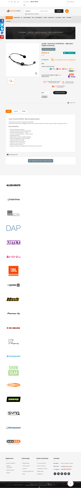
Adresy (8, 473)
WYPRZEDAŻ (9, 17)
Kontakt (8, 21)
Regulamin (40, 474)
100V (32, 17)
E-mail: (56, 466)
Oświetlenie (17, 17)
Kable (62, 17)
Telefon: (56, 469)
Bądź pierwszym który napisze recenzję (40, 161)
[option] (11, 81)
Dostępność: (45, 60)
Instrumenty (38, 17)
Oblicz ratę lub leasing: (48, 66)
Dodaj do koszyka (60, 93)
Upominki (67, 17)
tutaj (54, 485)
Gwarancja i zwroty (42, 469)
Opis (8, 111)
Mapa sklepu (26, 463)
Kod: (43, 64)
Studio (44, 17)
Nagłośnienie (26, 17)
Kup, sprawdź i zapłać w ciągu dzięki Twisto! (51, 75)
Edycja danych (10, 470)
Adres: (56, 463)
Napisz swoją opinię (48, 49)
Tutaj (50, 82)
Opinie (24, 111)
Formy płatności (41, 463)
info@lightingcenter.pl (66, 466)
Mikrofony (50, 17)
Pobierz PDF (71, 103)
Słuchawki (57, 17)
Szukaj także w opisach (32, 14)
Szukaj (59, 11)
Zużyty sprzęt (26, 466)
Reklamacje (40, 471)
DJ (21, 17)
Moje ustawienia (11, 463)
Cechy (16, 111)
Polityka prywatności (28, 471)
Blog (24, 474)
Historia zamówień (9, 466)
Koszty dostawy (41, 466)
